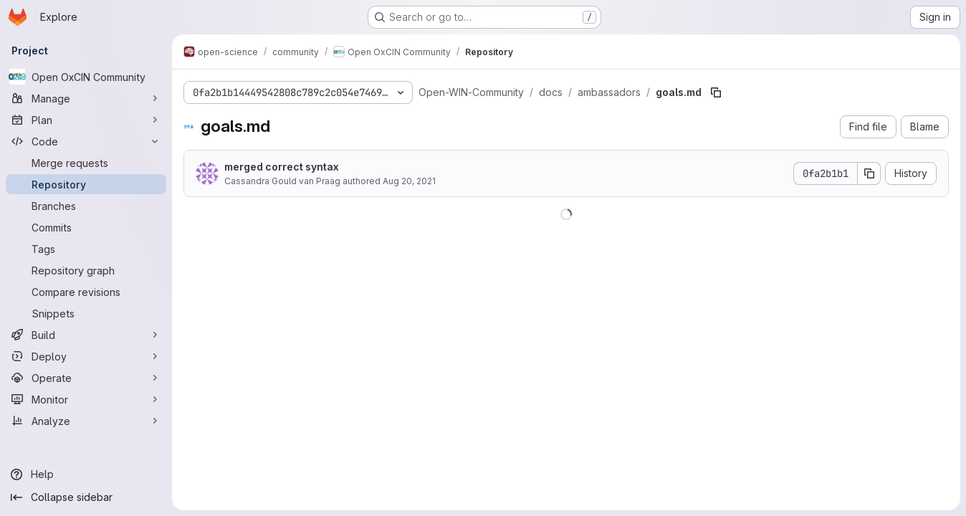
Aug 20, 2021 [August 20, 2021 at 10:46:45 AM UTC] (409, 181)
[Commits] (86, 227)
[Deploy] (86, 356)
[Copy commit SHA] (869, 173)
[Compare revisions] (86, 292)
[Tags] (86, 249)
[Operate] (86, 378)
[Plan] (86, 120)
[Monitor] (86, 399)
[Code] (86, 141)
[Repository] (86, 184)
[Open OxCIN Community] (86, 77)
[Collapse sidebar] (86, 497)
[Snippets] (86, 313)
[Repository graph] (86, 270)
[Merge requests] (86, 163)
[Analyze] (86, 421)
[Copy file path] (715, 92)
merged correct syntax (281, 167)
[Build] (86, 335)
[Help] (86, 474)
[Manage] (86, 98)
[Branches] (86, 206)
